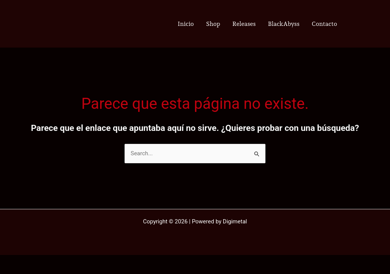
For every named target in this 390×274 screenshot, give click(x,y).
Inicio (186, 23)
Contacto (324, 23)
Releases (244, 23)
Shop (213, 23)
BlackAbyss (283, 23)
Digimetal (235, 221)
